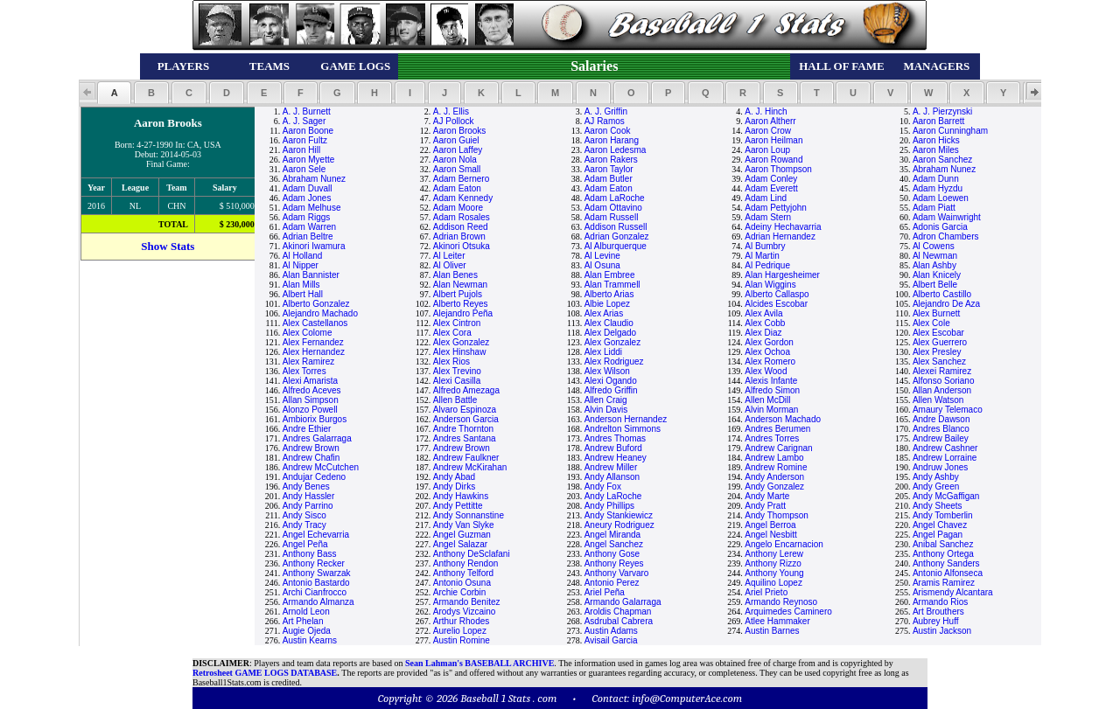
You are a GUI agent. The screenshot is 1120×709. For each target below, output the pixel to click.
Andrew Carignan (778, 448)
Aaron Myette (308, 159)
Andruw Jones (940, 467)
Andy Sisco (304, 515)
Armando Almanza (318, 602)
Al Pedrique (767, 265)
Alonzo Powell (310, 409)
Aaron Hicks (936, 140)
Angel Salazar (460, 544)
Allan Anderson (942, 390)
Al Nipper (300, 265)
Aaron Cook (607, 131)
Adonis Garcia (940, 227)
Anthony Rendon (466, 563)
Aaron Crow (768, 131)
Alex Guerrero (940, 342)
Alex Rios (451, 361)
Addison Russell (616, 227)
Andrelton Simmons (622, 429)
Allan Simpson (311, 400)
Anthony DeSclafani (471, 554)
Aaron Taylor (609, 169)
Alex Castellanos (315, 323)
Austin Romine (461, 640)
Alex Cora (452, 332)
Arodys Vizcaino (464, 611)
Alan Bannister (311, 275)
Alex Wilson (607, 371)
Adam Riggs (306, 217)
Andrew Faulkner (466, 457)
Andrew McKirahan (470, 467)
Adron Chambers (946, 236)
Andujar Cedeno (314, 477)
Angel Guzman (462, 534)
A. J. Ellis (451, 111)
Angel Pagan (937, 534)
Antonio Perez (612, 582)
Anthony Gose (612, 554)
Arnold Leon (306, 611)
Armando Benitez (466, 602)
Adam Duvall (307, 188)
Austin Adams (611, 631)
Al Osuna (602, 265)
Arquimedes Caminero (788, 611)
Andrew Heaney (615, 457)
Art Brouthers (938, 611)
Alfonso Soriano (944, 381)
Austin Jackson (942, 631)
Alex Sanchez (939, 361)
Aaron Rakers (611, 159)
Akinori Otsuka (461, 246)
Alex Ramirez (308, 361)
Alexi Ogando (610, 381)
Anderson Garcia (466, 419)
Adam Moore (458, 207)
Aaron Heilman (773, 140)
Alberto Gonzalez (316, 304)
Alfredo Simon (772, 390)
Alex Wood (766, 371)
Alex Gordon (769, 342)
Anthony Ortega (943, 554)
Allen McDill (767, 400)
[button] (114, 93)
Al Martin (762, 256)
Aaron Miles (936, 150)
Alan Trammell (612, 284)
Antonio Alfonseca (948, 573)
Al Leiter (449, 256)
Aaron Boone (308, 131)
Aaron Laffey (458, 150)
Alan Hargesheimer (782, 275)
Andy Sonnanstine (468, 515)
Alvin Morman (771, 409)
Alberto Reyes (460, 304)
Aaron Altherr (770, 121)
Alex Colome (307, 332)
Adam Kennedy (463, 198)
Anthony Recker (314, 563)
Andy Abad (454, 477)
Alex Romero (770, 361)
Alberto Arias (609, 294)
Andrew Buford (613, 448)
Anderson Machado (783, 419)
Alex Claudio (609, 323)
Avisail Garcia (611, 640)
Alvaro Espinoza (464, 409)
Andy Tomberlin (943, 515)
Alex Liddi (603, 352)
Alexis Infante (771, 381)
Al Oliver (449, 265)
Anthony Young (774, 573)
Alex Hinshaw (459, 352)
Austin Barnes (772, 631)
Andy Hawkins (460, 496)
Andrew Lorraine (944, 457)
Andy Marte (767, 496)
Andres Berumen (777, 429)
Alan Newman (460, 284)
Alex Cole (931, 323)
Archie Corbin (459, 592)
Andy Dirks (454, 486)
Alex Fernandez (313, 342)
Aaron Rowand (773, 159)
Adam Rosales (461, 217)
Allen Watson (938, 400)
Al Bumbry (765, 246)
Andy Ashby (936, 477)
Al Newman (935, 256)
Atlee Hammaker (777, 621)
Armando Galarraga (623, 602)
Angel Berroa (770, 525)
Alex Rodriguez (614, 361)
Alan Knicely (937, 275)
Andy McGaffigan (946, 496)
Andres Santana (464, 438)
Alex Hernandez (314, 352)
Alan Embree (609, 275)
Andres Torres (772, 438)
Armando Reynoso (781, 602)
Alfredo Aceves (312, 390)
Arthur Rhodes (461, 621)
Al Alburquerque (615, 246)
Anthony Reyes (614, 563)
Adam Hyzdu (937, 188)
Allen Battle (455, 400)
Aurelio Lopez (459, 631)
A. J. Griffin (605, 111)
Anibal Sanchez (943, 544)
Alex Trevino (457, 371)
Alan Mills (301, 284)
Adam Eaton (457, 188)
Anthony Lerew (774, 554)
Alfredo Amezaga (466, 390)
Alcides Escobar (776, 304)
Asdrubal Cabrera (618, 621)
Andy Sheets (937, 506)
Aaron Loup (767, 150)
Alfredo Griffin (611, 390)
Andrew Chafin (311, 457)
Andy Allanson (612, 477)
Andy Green (936, 486)
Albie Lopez (607, 304)
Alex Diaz (763, 332)
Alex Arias (603, 313)
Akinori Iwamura (314, 246)
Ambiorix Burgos (314, 419)
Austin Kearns (310, 640)
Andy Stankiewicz (618, 515)
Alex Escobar (938, 332)
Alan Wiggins (770, 284)
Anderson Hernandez (626, 419)
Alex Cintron (456, 323)
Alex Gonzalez (461, 342)
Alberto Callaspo (776, 294)
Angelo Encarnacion (784, 544)
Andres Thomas (615, 438)
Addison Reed (460, 227)
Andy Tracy (304, 525)
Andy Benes (306, 486)
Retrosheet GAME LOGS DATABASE (264, 673)
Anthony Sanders (946, 563)
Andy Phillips (609, 506)
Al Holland (303, 256)
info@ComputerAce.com (687, 698)
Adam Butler (608, 179)
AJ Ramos (604, 121)
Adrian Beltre (308, 236)
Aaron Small (456, 169)
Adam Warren (309, 227)
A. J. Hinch (766, 111)
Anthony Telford (463, 573)
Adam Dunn (936, 179)
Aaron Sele (304, 169)
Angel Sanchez (613, 544)
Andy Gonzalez (774, 486)
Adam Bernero (461, 179)
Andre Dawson (941, 419)
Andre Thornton (463, 429)
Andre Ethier (307, 429)
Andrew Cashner (945, 448)
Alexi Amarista (310, 381)
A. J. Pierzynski (942, 111)
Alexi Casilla (456, 381)
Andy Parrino (308, 506)
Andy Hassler (308, 496)
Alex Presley (937, 352)
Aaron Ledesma (615, 150)
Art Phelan (303, 621)
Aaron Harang (611, 140)
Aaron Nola (455, 159)
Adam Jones (307, 198)
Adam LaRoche (614, 198)
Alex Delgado (610, 332)
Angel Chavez (940, 525)
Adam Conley (771, 179)
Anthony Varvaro (616, 573)
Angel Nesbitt (770, 534)
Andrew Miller (611, 467)
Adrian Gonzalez (616, 236)
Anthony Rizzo (773, 563)
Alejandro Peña (463, 313)
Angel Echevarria (316, 534)
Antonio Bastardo (316, 582)
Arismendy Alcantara (953, 592)
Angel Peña (305, 544)
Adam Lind (766, 198)
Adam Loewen (941, 198)
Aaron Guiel (456, 140)
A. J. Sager (304, 121)
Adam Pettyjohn (776, 207)
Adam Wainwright (947, 217)
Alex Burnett (936, 313)
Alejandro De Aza (946, 304)
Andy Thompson (776, 515)
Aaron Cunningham (950, 131)
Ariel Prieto (766, 592)
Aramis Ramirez (944, 582)
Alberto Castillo (942, 294)
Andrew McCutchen (321, 467)
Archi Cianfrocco (314, 592)
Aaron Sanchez (942, 159)
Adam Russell (611, 217)
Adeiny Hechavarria (783, 227)
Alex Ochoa (767, 352)
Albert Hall (303, 294)
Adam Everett (771, 188)
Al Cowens (934, 246)
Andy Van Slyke (463, 525)
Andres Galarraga (317, 438)
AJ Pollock (453, 121)
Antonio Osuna (462, 582)
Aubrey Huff (936, 621)
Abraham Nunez (944, 169)
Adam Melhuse (312, 207)
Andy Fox (602, 486)
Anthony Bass (310, 554)
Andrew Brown (311, 448)
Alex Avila (763, 313)
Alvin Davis (605, 409)
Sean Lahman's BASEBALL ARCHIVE (479, 663)
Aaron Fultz (305, 140)
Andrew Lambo (774, 457)
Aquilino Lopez (773, 582)
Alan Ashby (934, 265)
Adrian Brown (459, 236)
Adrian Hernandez (780, 236)
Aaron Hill (301, 150)
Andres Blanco (941, 429)
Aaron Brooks (459, 131)
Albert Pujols (457, 294)
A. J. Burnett (307, 111)
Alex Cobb (765, 323)
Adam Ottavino (613, 207)
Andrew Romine (776, 467)
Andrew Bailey (941, 438)
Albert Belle (935, 284)
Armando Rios (940, 602)
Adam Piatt (934, 207)
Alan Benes (455, 275)
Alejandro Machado (320, 313)
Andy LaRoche (613, 496)
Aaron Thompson (778, 169)
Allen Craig (605, 400)
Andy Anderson (774, 477)
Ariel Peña (604, 592)
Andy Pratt (765, 506)
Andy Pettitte (458, 506)
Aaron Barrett (938, 121)
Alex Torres (304, 371)
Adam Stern (768, 217)
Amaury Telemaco (948, 409)
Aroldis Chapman (618, 611)
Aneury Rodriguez (619, 525)
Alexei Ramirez (942, 371)
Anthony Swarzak (317, 573)
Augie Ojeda (307, 631)
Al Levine (602, 256)
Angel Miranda (612, 534)
